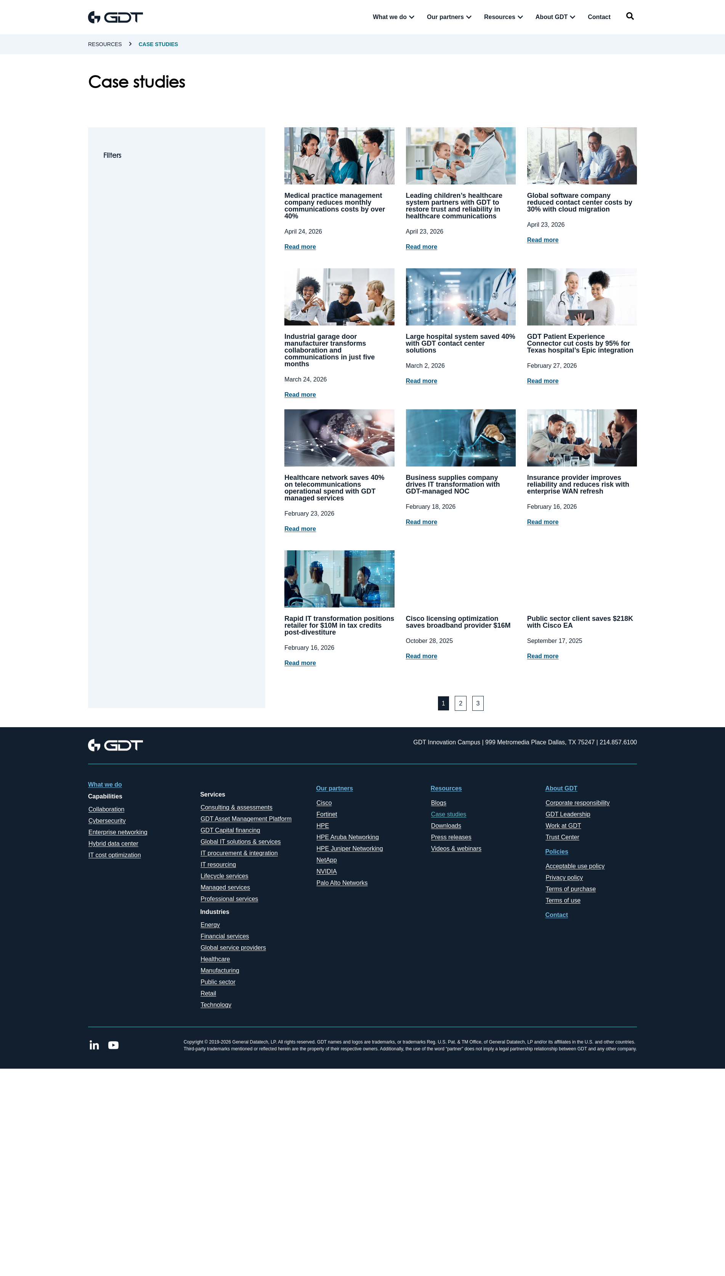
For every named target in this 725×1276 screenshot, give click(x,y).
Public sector (218, 982)
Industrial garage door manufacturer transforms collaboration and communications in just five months (329, 350)
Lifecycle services (224, 876)
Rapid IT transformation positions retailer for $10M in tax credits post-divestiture (339, 625)
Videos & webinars (456, 848)
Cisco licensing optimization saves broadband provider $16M (458, 622)
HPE (322, 825)
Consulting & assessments (236, 807)
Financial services (224, 936)
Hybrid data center (113, 843)
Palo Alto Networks (341, 883)
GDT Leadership (567, 814)
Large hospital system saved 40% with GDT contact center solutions (460, 343)
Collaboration (106, 809)
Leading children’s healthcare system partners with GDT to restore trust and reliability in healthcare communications (454, 206)
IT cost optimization (114, 855)
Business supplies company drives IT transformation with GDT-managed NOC (453, 484)
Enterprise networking (118, 832)
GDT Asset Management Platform (246, 819)
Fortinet (326, 814)
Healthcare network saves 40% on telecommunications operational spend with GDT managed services (334, 488)
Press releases (451, 837)
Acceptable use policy (575, 866)
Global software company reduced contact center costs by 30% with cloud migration (579, 202)
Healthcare (215, 959)
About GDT (561, 788)
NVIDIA (326, 871)
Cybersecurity (107, 821)
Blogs (438, 803)
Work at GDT (563, 825)
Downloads (446, 825)
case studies (158, 44)
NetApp (326, 860)
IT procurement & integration (238, 853)
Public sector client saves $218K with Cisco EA (580, 622)
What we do (105, 784)
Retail (208, 993)
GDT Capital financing (230, 830)
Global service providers (233, 947)
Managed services (225, 887)
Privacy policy (564, 877)
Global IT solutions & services (240, 841)
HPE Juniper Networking (349, 848)
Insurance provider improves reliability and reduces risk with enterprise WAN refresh (578, 484)
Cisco (324, 803)
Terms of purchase (570, 889)
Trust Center (562, 837)
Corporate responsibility (577, 803)
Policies (556, 851)
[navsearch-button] (630, 17)
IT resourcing (218, 864)
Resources (105, 44)
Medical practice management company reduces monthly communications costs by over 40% (334, 206)
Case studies (449, 814)
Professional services (229, 899)
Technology (215, 1005)
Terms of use (563, 900)
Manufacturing (219, 970)
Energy (210, 925)
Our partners (334, 788)
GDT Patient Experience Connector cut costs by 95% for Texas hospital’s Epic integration (580, 343)
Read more (300, 247)
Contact (556, 915)
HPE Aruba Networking (347, 837)
